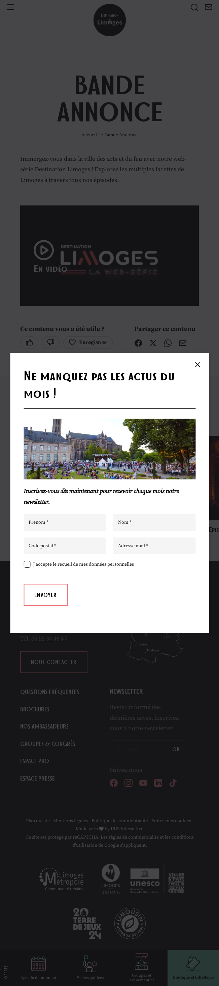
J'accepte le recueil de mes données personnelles (83, 564)
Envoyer (45, 595)
